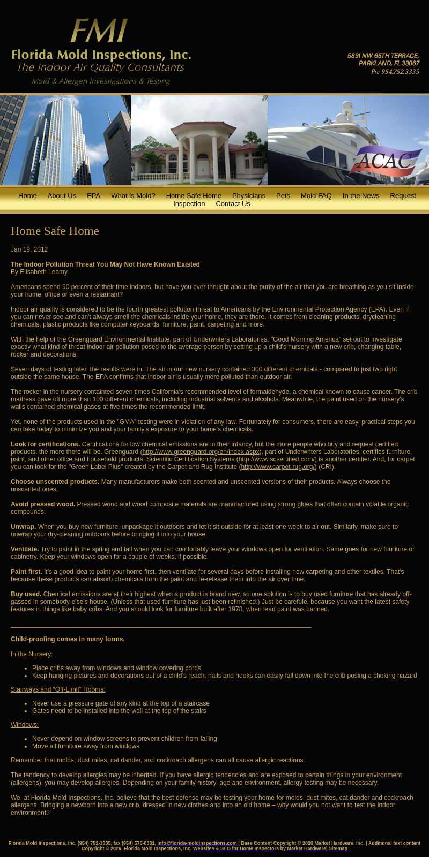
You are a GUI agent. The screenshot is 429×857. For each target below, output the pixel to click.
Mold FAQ (316, 196)
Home (27, 196)
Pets (283, 196)
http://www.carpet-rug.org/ (277, 467)
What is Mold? (133, 196)
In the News (361, 196)
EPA (93, 196)
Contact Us (233, 204)
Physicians (248, 196)
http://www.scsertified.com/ (277, 459)
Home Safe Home (193, 196)
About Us (62, 196)
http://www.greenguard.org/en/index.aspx (200, 452)
